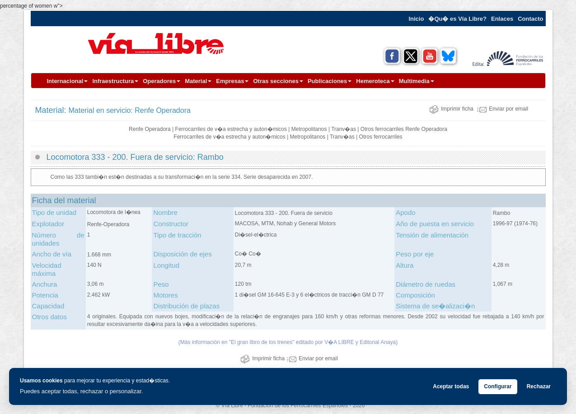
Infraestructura (115, 81)
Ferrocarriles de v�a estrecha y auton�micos (231, 129)
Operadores (161, 81)
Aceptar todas (451, 386)
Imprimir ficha (451, 109)
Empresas (232, 81)
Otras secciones (278, 81)
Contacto (530, 18)
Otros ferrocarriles (382, 129)
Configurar (497, 386)
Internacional (67, 81)
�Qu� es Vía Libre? (457, 18)
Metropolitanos (309, 129)
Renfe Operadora (150, 129)
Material (198, 81)
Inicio (416, 18)
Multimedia (416, 81)
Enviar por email (502, 109)
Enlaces (502, 18)
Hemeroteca (375, 81)
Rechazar (539, 386)
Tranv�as (343, 129)
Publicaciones (329, 81)
